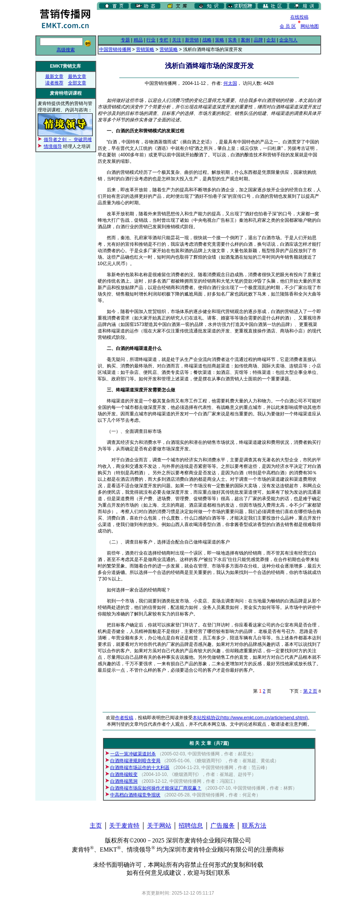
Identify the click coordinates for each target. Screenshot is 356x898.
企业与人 (288, 40)
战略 (207, 40)
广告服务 (222, 825)
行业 (150, 40)
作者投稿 (124, 717)
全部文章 (77, 83)
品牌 (258, 40)
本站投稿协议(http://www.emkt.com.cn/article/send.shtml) (250, 717)
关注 (176, 40)
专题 (125, 40)
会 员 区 (288, 26)
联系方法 (254, 825)
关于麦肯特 (124, 825)
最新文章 (54, 76)
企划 (270, 40)
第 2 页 (310, 691)
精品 (138, 40)
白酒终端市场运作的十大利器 (139, 767)
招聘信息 (191, 825)
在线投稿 (299, 17)
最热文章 (77, 76)
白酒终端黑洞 (124, 781)
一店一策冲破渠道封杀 (133, 754)
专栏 (163, 40)
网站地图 (310, 26)
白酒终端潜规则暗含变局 (135, 760)
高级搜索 (66, 49)
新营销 (192, 40)
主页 (96, 825)
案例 (245, 40)
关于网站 (159, 825)
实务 (232, 40)
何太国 (230, 83)
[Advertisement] (186, 22)
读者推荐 (54, 83)
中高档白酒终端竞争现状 (135, 795)
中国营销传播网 (115, 49)
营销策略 (145, 49)
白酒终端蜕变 (124, 774)
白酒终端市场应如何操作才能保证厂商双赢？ (155, 788)
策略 (219, 40)
